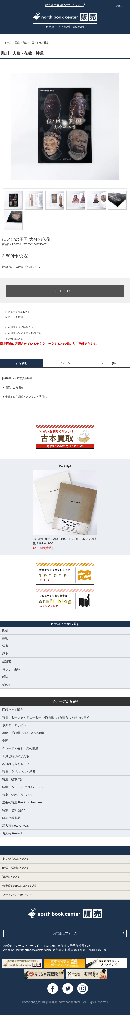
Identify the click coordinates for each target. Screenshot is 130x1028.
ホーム (7, 42)
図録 (17, 42)
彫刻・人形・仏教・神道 (36, 42)
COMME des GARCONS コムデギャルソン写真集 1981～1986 (65, 510)
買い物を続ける (11, 338)
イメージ (65, 363)
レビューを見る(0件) (14, 311)
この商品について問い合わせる (20, 332)
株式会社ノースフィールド (21, 945)
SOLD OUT (65, 291)
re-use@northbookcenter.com (31, 950)
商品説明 (21, 363)
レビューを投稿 (11, 316)
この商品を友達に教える (16, 326)
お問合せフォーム (89, 933)
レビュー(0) (108, 363)
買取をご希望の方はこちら (65, 5)
